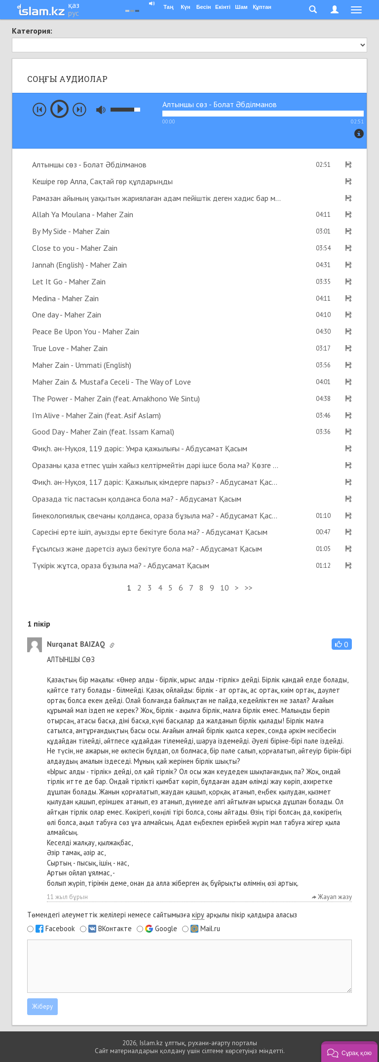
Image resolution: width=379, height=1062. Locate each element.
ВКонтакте (115, 929)
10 (224, 587)
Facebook (60, 929)
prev (39, 110)
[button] (342, 644)
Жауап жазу (332, 897)
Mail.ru (210, 929)
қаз (73, 5)
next (79, 110)
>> (249, 587)
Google (166, 929)
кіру (198, 914)
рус (73, 13)
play (59, 109)
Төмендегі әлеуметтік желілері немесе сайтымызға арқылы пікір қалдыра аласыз (162, 915)
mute (101, 110)
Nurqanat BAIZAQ (76, 644)
